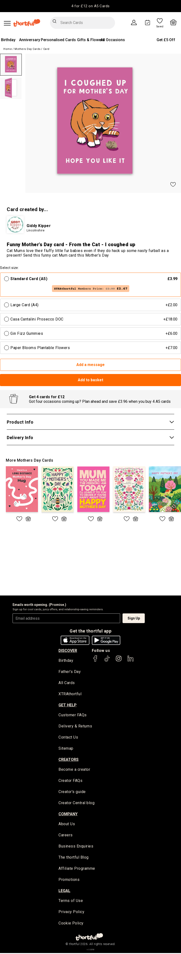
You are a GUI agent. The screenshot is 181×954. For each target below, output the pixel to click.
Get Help (67, 705)
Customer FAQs (72, 715)
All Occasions (113, 40)
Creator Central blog (76, 803)
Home (7, 49)
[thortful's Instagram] (118, 660)
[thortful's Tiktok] (107, 660)
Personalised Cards (58, 40)
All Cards (66, 683)
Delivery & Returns (75, 726)
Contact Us (68, 737)
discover (67, 650)
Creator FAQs (70, 781)
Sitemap (65, 749)
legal (64, 891)
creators (68, 760)
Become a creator (74, 770)
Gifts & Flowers (91, 40)
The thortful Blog (73, 858)
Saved (160, 26)
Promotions (69, 880)
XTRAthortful (69, 694)
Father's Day (69, 672)
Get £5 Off (166, 40)
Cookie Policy (71, 924)
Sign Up (134, 618)
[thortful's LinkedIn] (130, 660)
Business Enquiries (75, 847)
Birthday (8, 40)
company (68, 814)
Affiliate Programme (76, 869)
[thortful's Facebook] (95, 660)
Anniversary (29, 40)
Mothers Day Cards (27, 49)
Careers (65, 836)
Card (46, 49)
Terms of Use (70, 902)
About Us (66, 824)
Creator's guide (72, 792)
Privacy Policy (71, 913)
